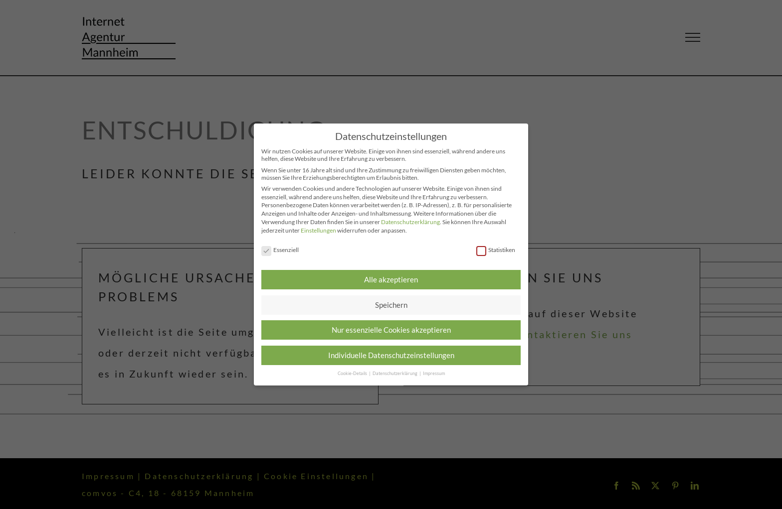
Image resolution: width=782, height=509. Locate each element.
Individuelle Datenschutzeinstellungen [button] (391, 355)
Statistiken (495, 250)
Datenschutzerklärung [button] (395, 373)
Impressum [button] (434, 373)
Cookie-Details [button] (353, 373)
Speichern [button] (391, 304)
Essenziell (280, 250)
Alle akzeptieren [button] (391, 279)
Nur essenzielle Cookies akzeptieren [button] (391, 329)
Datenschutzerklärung (410, 222)
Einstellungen (318, 230)
